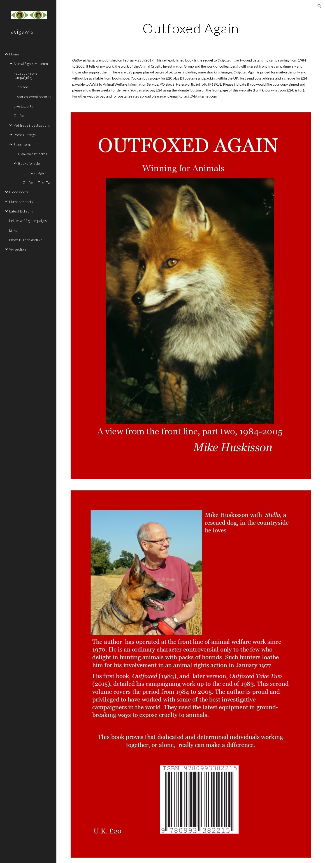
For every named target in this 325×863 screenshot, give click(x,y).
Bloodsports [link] (18, 192)
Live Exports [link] (23, 106)
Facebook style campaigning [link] (25, 75)
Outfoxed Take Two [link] (38, 182)
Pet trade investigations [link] (32, 125)
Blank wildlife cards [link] (32, 154)
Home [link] (14, 54)
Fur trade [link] (21, 87)
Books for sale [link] (29, 163)
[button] (319, 6)
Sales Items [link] (22, 144)
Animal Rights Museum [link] (31, 63)
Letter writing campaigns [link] (28, 220)
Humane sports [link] (21, 201)
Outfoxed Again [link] (34, 173)
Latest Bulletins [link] (21, 211)
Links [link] (13, 230)
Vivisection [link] (17, 249)
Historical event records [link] (32, 96)
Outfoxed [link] (21, 115)
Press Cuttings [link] (25, 134)
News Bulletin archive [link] (25, 239)
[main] (190, 28)
